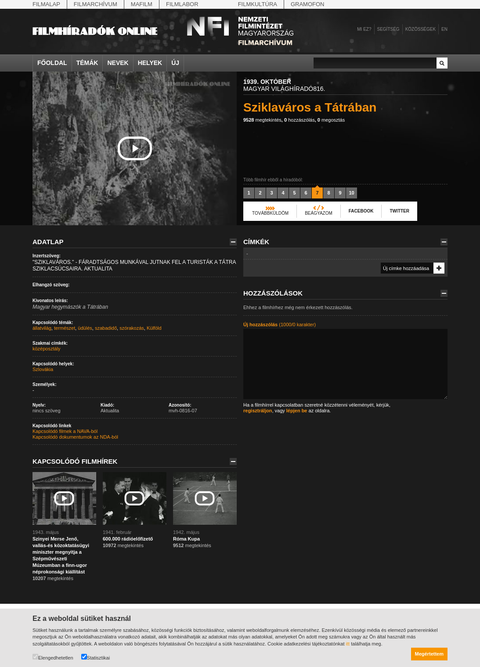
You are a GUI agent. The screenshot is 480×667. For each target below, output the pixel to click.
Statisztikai (95, 657)
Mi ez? (364, 29)
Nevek (117, 62)
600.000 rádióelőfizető (128, 538)
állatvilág (41, 328)
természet (64, 328)
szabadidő (106, 328)
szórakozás (131, 328)
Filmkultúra (257, 4)
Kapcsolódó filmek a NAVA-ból (64, 431)
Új (175, 62)
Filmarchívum (95, 4)
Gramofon (308, 4)
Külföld (154, 328)
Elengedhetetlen (52, 657)
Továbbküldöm (270, 213)
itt (348, 643)
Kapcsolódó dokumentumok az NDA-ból (75, 437)
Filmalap (46, 4)
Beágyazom (318, 213)
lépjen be (296, 410)
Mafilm (141, 4)
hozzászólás (299, 120)
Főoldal (52, 62)
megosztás (331, 120)
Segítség (388, 29)
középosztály (46, 348)
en (444, 29)
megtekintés (262, 120)
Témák (87, 62)
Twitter (399, 211)
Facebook (361, 211)
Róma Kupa (186, 538)
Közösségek (420, 29)
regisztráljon (257, 410)
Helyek (150, 62)
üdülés (85, 328)
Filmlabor (182, 4)
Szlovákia (42, 369)
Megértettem (429, 653)
